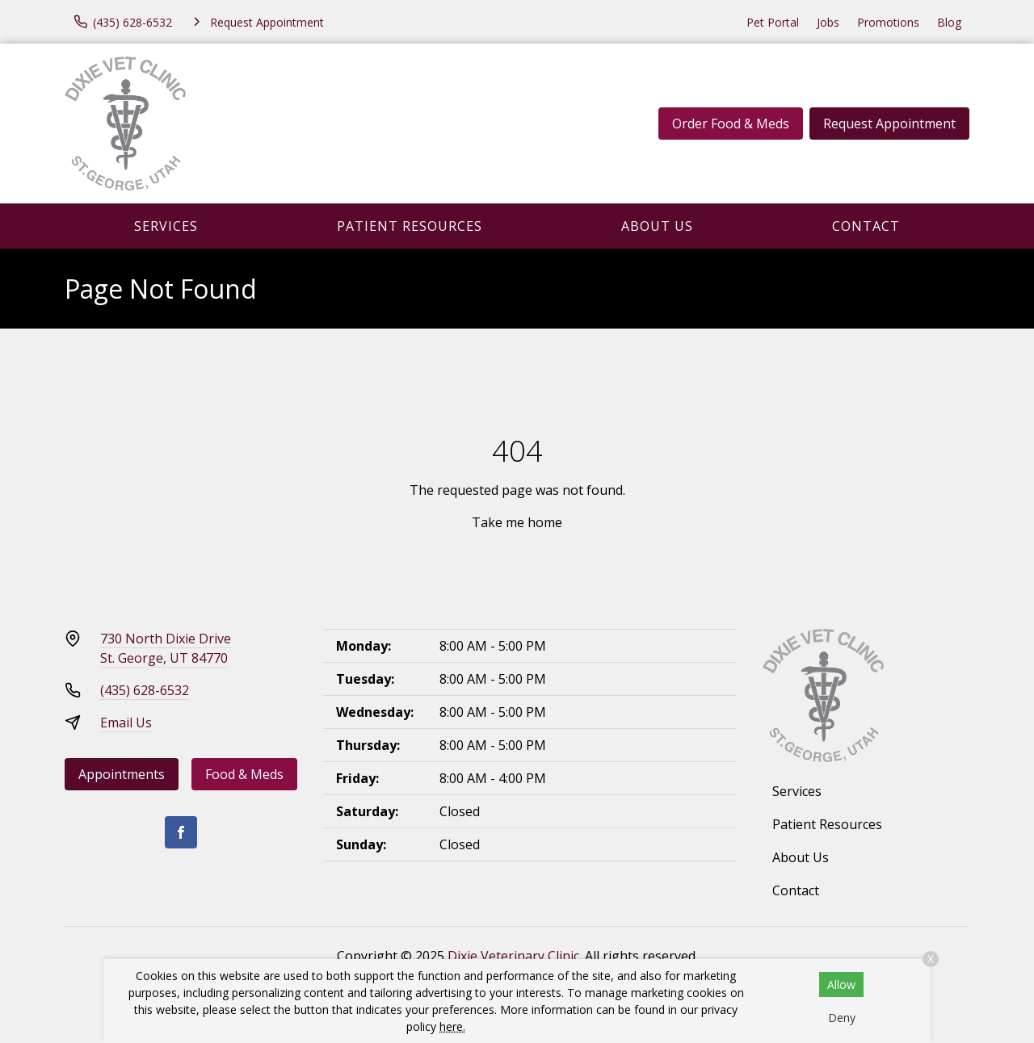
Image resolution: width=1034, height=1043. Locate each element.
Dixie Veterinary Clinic (513, 956)
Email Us (126, 722)
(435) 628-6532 (144, 690)
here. (452, 1026)
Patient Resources (409, 226)
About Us (657, 226)
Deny (841, 1017)
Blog (949, 22)
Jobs (828, 22)
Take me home (517, 522)
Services (166, 226)
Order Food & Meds (730, 123)
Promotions (888, 22)
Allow (841, 984)
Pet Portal (772, 22)
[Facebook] (181, 832)
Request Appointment (889, 123)
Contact (866, 226)
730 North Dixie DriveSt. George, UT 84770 (165, 648)
